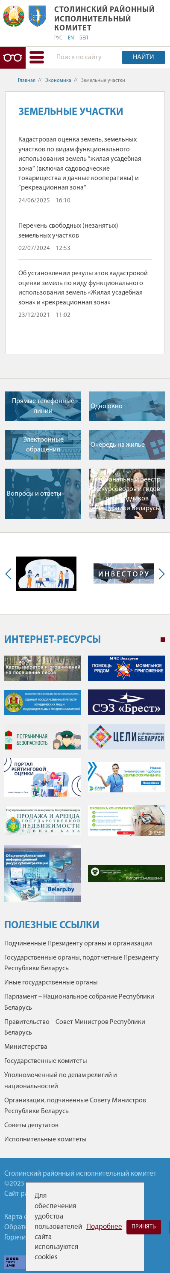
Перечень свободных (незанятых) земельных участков (68, 231)
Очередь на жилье (118, 445)
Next (160, 573)
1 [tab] (163, 640)
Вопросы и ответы (34, 494)
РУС (58, 38)
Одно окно (107, 406)
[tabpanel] (84, 783)
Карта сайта (22, 1217)
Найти (143, 57)
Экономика (58, 80)
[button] (37, 57)
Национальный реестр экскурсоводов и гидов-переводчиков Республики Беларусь (127, 494)
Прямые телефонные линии (43, 406)
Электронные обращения (43, 444)
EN (71, 38)
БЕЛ (83, 38)
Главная (26, 80)
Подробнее (104, 1227)
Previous (10, 573)
